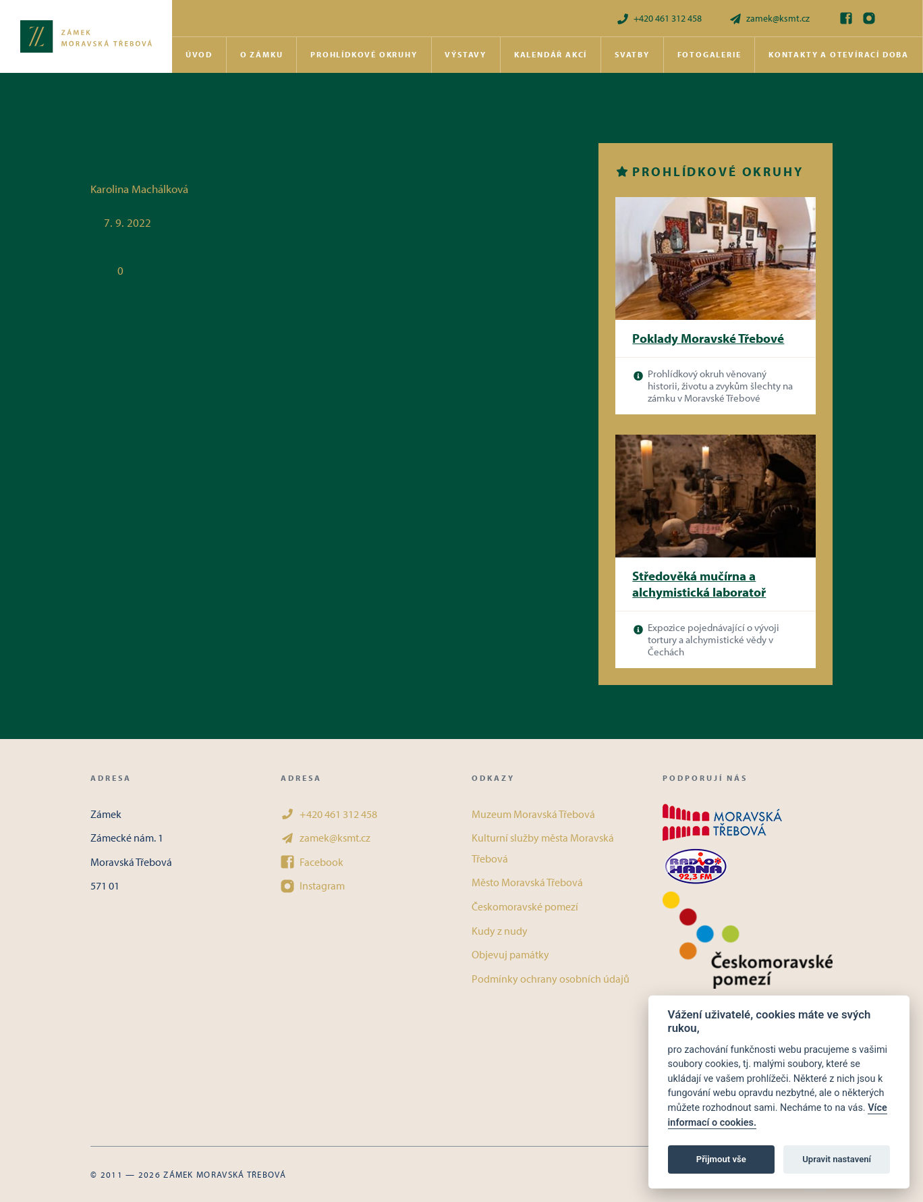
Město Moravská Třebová (527, 882)
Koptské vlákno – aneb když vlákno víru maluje (266, 153)
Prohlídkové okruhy (363, 54)
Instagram (313, 885)
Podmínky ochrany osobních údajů (551, 978)
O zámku (261, 54)
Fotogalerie (709, 54)
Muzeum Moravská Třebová (533, 814)
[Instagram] (869, 18)
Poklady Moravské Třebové (708, 338)
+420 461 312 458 (659, 18)
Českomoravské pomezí (525, 906)
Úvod (199, 54)
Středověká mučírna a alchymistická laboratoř (699, 584)
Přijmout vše (721, 1159)
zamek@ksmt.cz (769, 18)
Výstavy (465, 54)
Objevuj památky (510, 954)
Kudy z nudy (500, 930)
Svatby (632, 54)
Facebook (312, 862)
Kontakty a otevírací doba (838, 54)
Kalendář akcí (550, 54)
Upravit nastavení (836, 1159)
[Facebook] (846, 18)
